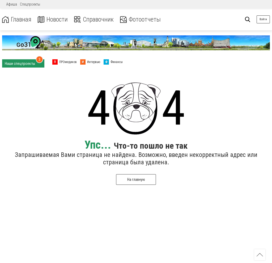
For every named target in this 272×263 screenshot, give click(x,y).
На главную (136, 179)
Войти (263, 19)
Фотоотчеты (140, 19)
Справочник (94, 19)
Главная (16, 19)
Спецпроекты (30, 4)
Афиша (11, 4)
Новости (53, 19)
